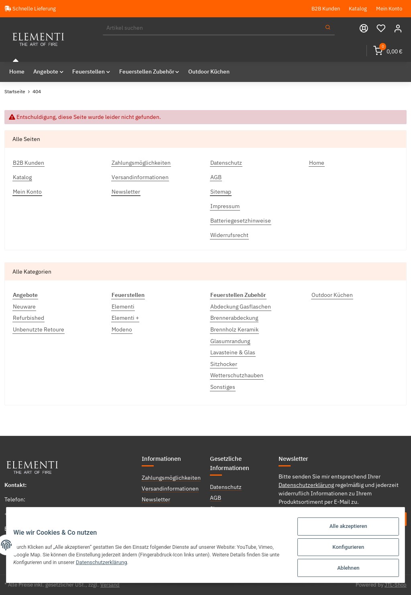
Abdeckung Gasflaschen (240, 306)
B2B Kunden (325, 8)
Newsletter (126, 191)
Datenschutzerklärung (306, 484)
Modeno (122, 329)
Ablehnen (343, 568)
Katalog (358, 8)
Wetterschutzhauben (236, 375)
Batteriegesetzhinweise (240, 220)
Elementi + (125, 317)
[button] (398, 28)
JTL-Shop (396, 584)
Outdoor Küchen (332, 295)
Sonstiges (222, 387)
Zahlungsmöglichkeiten (141, 162)
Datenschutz (226, 162)
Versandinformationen (140, 176)
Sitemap (220, 191)
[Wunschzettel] (381, 28)
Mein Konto (389, 8)
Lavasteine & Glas (232, 352)
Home (16, 71)
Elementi (123, 306)
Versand (110, 584)
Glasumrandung (230, 340)
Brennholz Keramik (234, 329)
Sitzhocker (223, 363)
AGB (216, 176)
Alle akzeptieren (343, 529)
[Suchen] (212, 28)
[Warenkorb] (388, 50)
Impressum (225, 205)
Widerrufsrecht (229, 235)
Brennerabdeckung (234, 317)
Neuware (24, 306)
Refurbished (28, 317)
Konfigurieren (343, 549)
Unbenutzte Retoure (38, 329)
